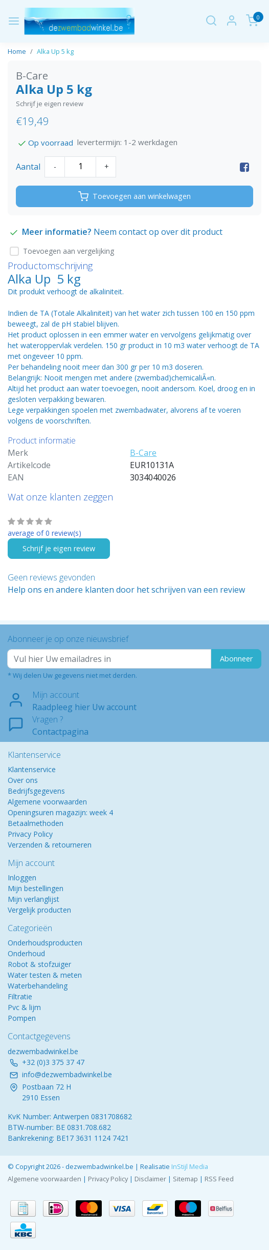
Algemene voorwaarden (47, 802)
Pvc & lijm (24, 1007)
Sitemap (185, 1178)
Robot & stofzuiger (39, 964)
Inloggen (22, 877)
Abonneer (236, 658)
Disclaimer (150, 1178)
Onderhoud (26, 953)
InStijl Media (189, 1166)
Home (17, 51)
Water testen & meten (45, 975)
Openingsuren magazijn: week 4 (60, 812)
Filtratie (20, 996)
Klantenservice (32, 769)
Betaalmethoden (35, 823)
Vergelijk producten (39, 910)
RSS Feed (219, 1178)
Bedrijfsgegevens (36, 791)
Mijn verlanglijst (33, 899)
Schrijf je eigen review (49, 103)
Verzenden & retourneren (50, 845)
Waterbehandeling (38, 986)
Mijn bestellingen (35, 888)
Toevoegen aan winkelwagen (134, 196)
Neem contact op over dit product (158, 231)
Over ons (23, 780)
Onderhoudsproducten (45, 942)
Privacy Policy (30, 834)
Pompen (22, 1018)
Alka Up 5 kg (55, 51)
